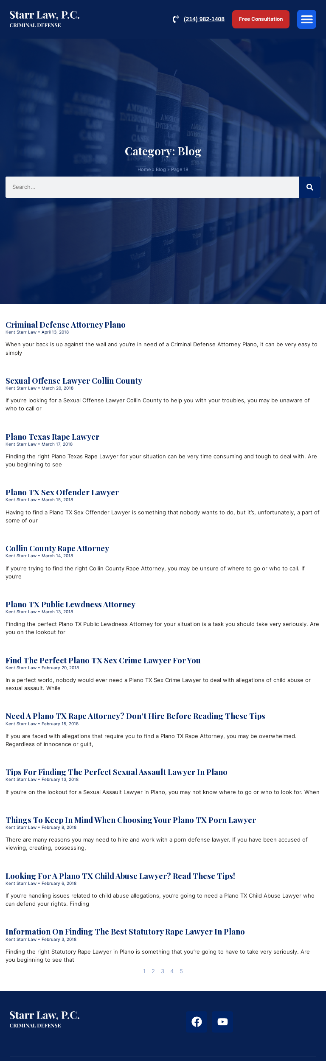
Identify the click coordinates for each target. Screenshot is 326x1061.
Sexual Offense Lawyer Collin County (74, 380)
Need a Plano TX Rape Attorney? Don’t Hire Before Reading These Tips (135, 715)
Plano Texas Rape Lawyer (52, 436)
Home (144, 169)
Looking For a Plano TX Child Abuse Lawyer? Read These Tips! (120, 875)
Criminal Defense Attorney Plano (66, 324)
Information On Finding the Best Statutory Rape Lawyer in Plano (125, 931)
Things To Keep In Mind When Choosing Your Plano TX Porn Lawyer (131, 819)
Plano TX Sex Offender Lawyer (62, 492)
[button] (306, 19)
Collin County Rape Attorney (57, 548)
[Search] (309, 187)
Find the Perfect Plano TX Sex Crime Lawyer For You (103, 660)
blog (161, 169)
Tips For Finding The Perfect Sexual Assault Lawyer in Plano (117, 771)
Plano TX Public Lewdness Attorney (70, 604)
